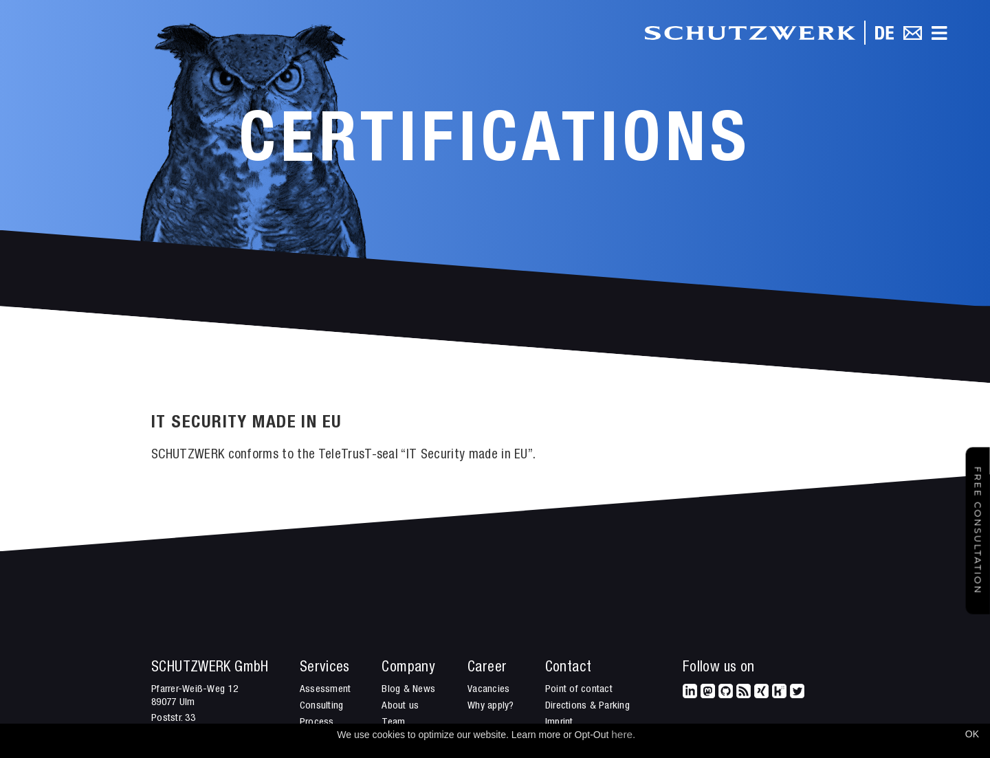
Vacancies (488, 689)
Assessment (325, 689)
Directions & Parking (587, 706)
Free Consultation (978, 531)
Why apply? (491, 706)
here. (623, 734)
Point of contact (579, 689)
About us (400, 706)
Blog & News (408, 689)
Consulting (322, 706)
